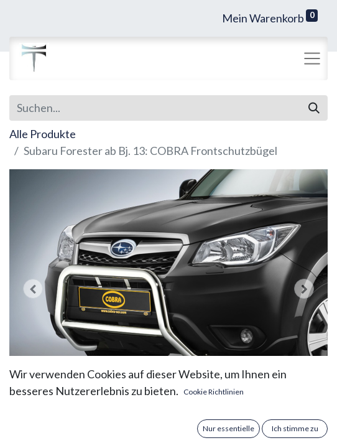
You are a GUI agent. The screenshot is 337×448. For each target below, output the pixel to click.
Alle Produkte (42, 134)
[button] (33, 289)
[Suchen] (314, 108)
